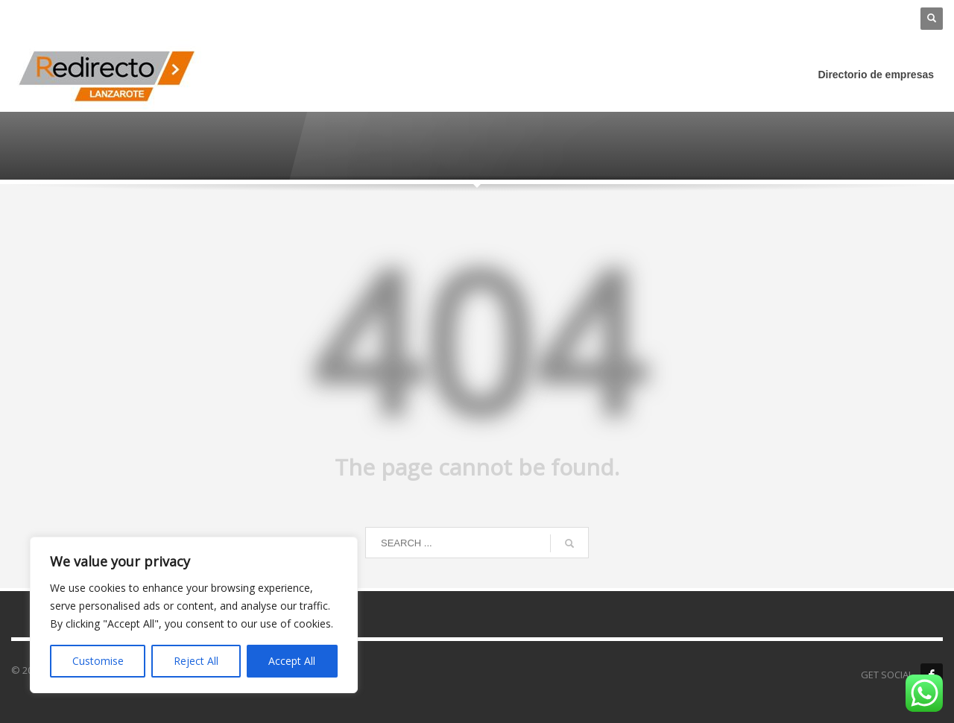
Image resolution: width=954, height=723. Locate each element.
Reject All (196, 661)
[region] (194, 615)
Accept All (291, 661)
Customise (98, 661)
